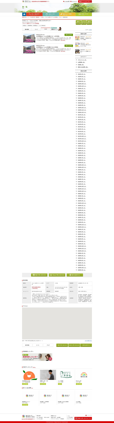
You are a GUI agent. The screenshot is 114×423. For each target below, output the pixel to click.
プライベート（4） (82, 59)
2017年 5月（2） (82, 124)
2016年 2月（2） (82, 90)
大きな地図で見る (88, 340)
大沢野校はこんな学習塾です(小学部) (47, 47)
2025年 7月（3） (82, 262)
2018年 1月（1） (82, 143)
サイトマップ (74, 1)
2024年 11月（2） (82, 248)
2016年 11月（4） (82, 110)
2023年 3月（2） (82, 207)
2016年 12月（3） (82, 112)
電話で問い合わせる (36, 276)
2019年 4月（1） (82, 174)
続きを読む (63, 40)
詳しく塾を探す (40, 417)
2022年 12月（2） (82, 203)
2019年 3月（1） (82, 172)
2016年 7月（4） (82, 100)
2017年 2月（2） (82, 117)
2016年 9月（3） (82, 105)
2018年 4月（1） (82, 150)
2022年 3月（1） (82, 200)
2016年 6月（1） (82, 98)
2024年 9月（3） (82, 243)
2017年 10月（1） (82, 136)
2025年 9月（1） (82, 265)
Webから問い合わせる (55, 276)
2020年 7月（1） (82, 195)
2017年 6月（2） (82, 126)
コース (33, 31)
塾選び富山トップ (25, 17)
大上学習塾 (78, 401)
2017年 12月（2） (82, 141)
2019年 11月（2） (82, 188)
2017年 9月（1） (82, 133)
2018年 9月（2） (82, 162)
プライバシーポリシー (55, 418)
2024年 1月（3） (82, 229)
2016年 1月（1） (82, 88)
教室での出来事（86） (83, 67)
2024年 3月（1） (82, 231)
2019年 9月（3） (82, 184)
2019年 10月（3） (82, 186)
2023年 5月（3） (82, 212)
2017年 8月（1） (82, 131)
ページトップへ (89, 415)
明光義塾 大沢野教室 (44, 401)
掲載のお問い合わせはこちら (82, 420)
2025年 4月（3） (82, 258)
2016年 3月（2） (82, 93)
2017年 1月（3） (82, 114)
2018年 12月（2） (82, 167)
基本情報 (24, 31)
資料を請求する (71, 276)
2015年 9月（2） (82, 81)
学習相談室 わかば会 (26, 380)
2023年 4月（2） (82, 210)
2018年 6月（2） (82, 155)
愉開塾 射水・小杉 (44, 380)
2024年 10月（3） (82, 246)
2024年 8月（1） (82, 241)
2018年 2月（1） (82, 145)
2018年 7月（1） (82, 157)
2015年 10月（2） (82, 83)
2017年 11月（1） (82, 138)
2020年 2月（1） (82, 193)
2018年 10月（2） (82, 164)
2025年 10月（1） (82, 267)
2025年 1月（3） (82, 253)
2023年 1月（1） (82, 205)
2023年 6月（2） (82, 215)
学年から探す (46, 417)
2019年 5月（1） (82, 176)
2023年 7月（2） (82, 217)
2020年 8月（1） (82, 198)
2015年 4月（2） (82, 74)
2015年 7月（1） (82, 78)
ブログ (60, 17)
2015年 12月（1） (82, 86)
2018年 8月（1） (82, 160)
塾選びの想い (53, 417)
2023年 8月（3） (82, 219)
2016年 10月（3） (82, 107)
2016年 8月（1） (82, 102)
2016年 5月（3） (82, 95)
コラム (68, 415)
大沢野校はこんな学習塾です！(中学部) (47, 36)
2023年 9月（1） (82, 222)
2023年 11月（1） (82, 224)
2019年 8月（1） (82, 181)
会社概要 (58, 417)
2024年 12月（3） (82, 250)
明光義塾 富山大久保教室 (63, 401)
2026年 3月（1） (82, 270)
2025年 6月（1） (82, 260)
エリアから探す (40, 418)
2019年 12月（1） (82, 191)
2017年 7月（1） (82, 129)
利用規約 (62, 418)
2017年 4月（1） (82, 121)
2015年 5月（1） (82, 76)
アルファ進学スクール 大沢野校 (51, 17)
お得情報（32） (81, 62)
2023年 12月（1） (82, 227)
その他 (42, 17)
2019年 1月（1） (82, 169)
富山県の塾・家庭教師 (34, 17)
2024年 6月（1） (82, 238)
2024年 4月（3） (82, 234)
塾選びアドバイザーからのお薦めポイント (55, 32)
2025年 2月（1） (82, 255)
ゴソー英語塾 (60, 380)
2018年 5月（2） (82, 152)
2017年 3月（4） (82, 119)
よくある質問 (67, 1)
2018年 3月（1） (82, 148)
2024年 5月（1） (82, 236)
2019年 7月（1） (82, 179)
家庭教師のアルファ (26, 401)
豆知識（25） (81, 64)
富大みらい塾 (78, 380)
